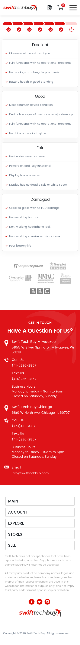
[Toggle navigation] (72, 7)
